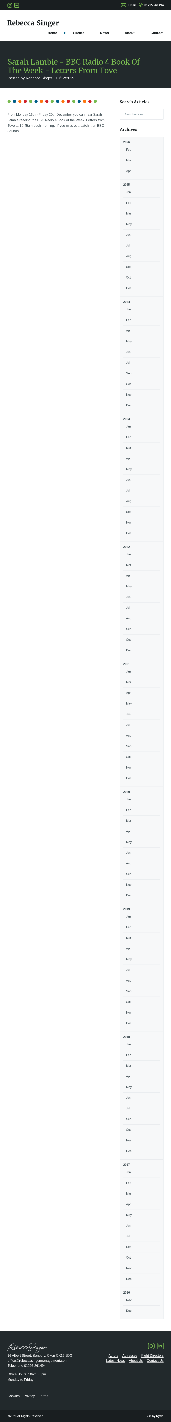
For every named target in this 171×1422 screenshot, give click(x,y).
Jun (128, 234)
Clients (78, 33)
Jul (128, 245)
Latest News (115, 1360)
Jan (128, 192)
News (104, 33)
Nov (128, 394)
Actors (113, 1355)
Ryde (160, 1416)
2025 (126, 184)
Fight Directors (152, 1355)
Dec (128, 288)
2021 (126, 664)
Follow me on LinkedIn (16, 5)
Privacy (29, 1396)
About (130, 33)
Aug (128, 256)
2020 (126, 791)
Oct (128, 277)
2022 (126, 546)
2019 (126, 909)
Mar (128, 160)
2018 (126, 1036)
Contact (157, 33)
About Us (136, 1360)
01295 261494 (154, 5)
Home (52, 33)
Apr (128, 171)
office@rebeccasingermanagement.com (37, 1360)
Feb (128, 149)
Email (132, 5)
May (129, 224)
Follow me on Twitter (9, 5)
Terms (43, 1396)
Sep (128, 266)
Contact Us (155, 1360)
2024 (126, 301)
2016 (126, 1292)
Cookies (13, 1396)
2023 (126, 419)
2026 (126, 142)
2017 (126, 1164)
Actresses (129, 1355)
